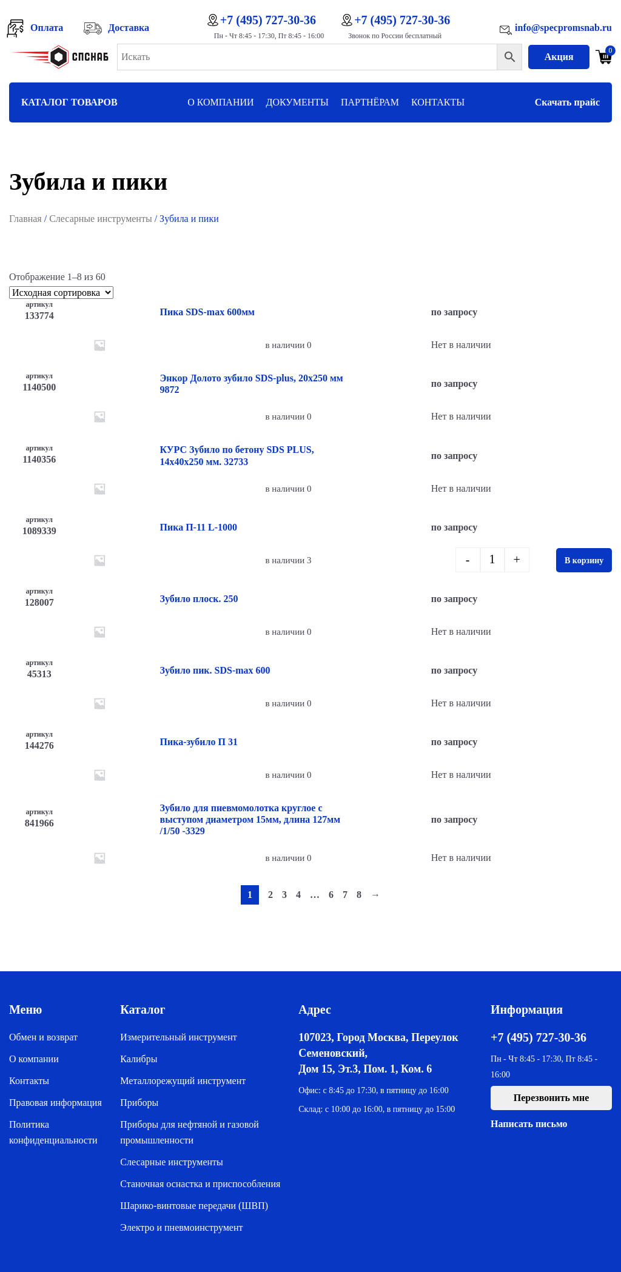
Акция (559, 57)
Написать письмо (529, 1124)
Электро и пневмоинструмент (181, 1227)
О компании (220, 102)
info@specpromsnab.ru (563, 27)
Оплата (46, 27)
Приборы (139, 1102)
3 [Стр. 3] (284, 894)
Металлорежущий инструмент (183, 1081)
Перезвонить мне (551, 1098)
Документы (297, 102)
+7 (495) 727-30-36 (268, 20)
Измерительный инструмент (178, 1037)
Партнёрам (370, 102)
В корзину (584, 560)
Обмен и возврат (43, 1037)
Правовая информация (55, 1102)
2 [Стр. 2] (270, 894)
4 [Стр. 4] (298, 894)
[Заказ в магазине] (61, 292)
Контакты (438, 102)
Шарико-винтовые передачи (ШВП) (194, 1205)
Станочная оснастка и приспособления (200, 1184)
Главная (25, 218)
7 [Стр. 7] (345, 894)
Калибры (138, 1059)
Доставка (128, 27)
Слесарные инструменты (100, 218)
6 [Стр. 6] (331, 894)
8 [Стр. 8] (359, 894)
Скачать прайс (567, 102)
